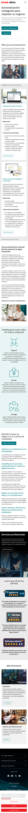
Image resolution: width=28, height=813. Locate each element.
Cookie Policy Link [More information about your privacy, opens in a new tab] (5, 806)
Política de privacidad (14, 783)
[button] (14, 755)
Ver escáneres (7, 703)
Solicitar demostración (9, 443)
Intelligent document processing (11, 85)
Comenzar (6, 739)
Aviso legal (14, 786)
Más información (8, 155)
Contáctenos (6, 33)
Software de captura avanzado (10, 239)
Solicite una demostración (10, 28)
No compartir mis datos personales (14, 793)
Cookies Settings (14, 809)
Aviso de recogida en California (14, 789)
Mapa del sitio (14, 796)
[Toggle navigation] (25, 2)
